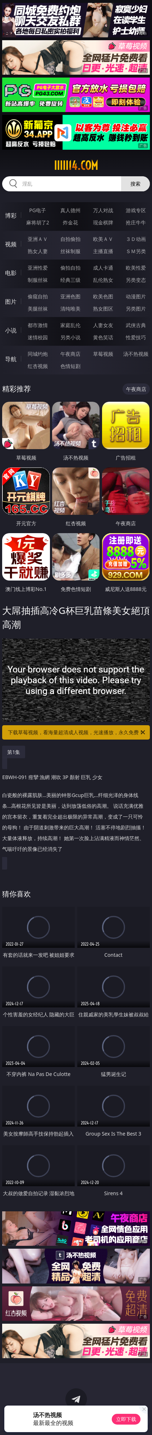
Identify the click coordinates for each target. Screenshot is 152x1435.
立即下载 (126, 1419)
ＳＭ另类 (136, 251)
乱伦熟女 (103, 279)
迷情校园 (38, 337)
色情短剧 (70, 366)
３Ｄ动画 (136, 239)
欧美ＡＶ (103, 239)
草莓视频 (103, 353)
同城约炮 (38, 353)
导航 (11, 359)
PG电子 (37, 210)
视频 (11, 244)
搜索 (135, 183)
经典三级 (70, 279)
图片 (11, 302)
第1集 (13, 752)
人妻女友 (103, 325)
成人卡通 (103, 267)
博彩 (11, 215)
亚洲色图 (70, 296)
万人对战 (103, 210)
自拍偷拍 (70, 239)
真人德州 (70, 210)
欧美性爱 (136, 267)
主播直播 (103, 251)
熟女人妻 (38, 251)
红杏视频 (38, 366)
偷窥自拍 (38, 296)
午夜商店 (70, 353)
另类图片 (136, 308)
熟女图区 (103, 308)
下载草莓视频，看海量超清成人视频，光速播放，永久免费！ (77, 732)
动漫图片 (136, 296)
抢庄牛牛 (136, 222)
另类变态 (136, 279)
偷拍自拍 (70, 267)
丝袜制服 (70, 251)
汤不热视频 (135, 353)
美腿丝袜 (38, 308)
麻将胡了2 (37, 222)
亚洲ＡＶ (38, 239)
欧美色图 (103, 296)
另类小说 (70, 337)
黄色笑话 (103, 337)
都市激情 (38, 325)
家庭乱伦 (70, 325)
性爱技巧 (136, 337)
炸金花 (70, 222)
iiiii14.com (76, 165)
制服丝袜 (38, 279)
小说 (11, 330)
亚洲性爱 (38, 267)
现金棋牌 (103, 222)
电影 (11, 273)
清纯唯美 (70, 308)
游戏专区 (136, 210)
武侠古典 (136, 325)
